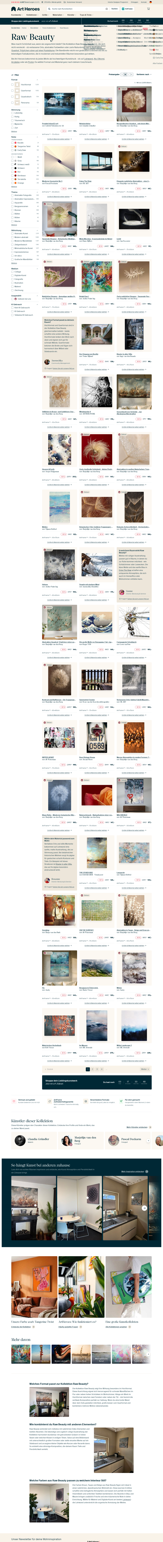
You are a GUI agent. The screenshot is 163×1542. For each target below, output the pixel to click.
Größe (45, 15)
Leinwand (88, 58)
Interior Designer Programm (118, 2)
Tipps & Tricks (88, 15)
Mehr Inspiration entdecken (134, 1171)
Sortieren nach (144, 74)
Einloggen (134, 2)
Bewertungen (25, 2)
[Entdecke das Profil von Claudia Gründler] (34, 1140)
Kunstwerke (16, 15)
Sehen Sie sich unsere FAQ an (63, 368)
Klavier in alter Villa (64, 864)
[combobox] (76, 8)
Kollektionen (32, 15)
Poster (31, 62)
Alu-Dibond (99, 58)
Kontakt (144, 2)
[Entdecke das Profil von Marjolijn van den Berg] (80, 1140)
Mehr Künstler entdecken (139, 1127)
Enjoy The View (125, 570)
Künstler (73, 15)
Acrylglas (15, 62)
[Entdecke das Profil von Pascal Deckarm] (127, 1140)
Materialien (59, 15)
